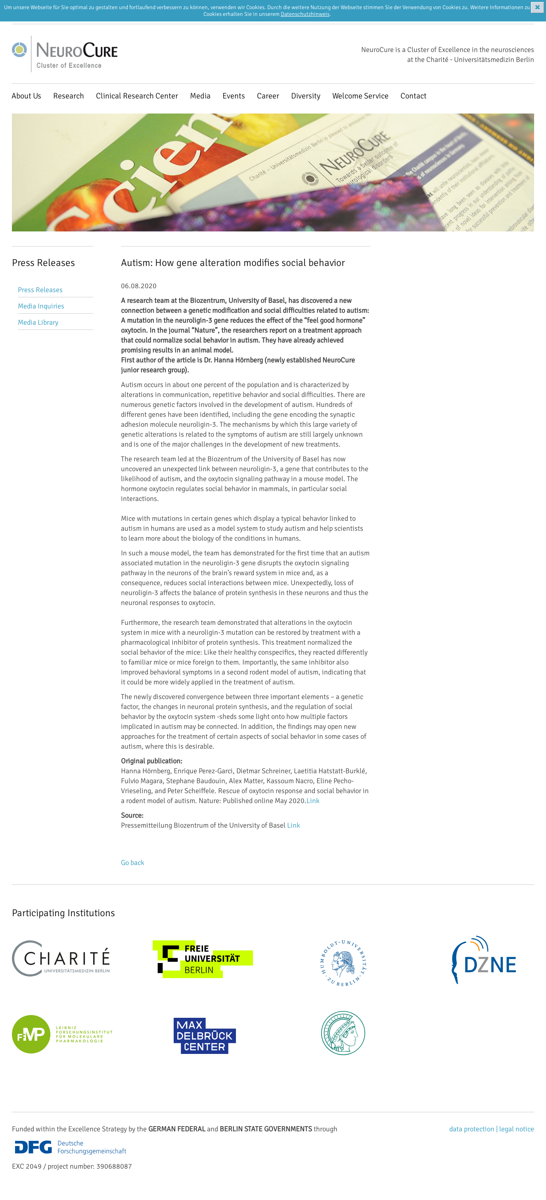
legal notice (516, 1129)
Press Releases (40, 289)
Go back (132, 862)
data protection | (474, 1129)
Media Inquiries (41, 306)
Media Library (38, 322)
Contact (413, 96)
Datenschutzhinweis (305, 14)
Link (313, 800)
